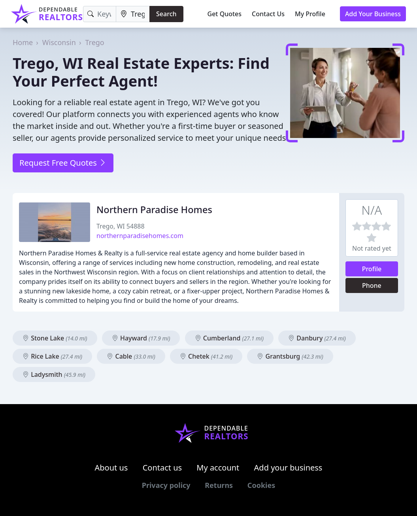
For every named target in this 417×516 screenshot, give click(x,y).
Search (166, 13)
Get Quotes (225, 13)
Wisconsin (59, 42)
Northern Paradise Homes (154, 209)
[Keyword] (99, 14)
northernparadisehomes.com (139, 235)
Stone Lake (55, 338)
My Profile (310, 13)
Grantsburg (290, 356)
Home (23, 42)
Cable (131, 356)
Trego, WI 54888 (120, 226)
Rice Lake (52, 356)
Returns (219, 485)
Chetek (206, 356)
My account (217, 467)
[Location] (133, 14)
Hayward (141, 338)
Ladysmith (54, 374)
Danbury (317, 338)
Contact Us (268, 13)
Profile (372, 269)
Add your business (288, 467)
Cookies (261, 485)
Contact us (162, 467)
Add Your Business (373, 13)
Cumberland (229, 338)
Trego (94, 42)
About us (111, 467)
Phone (371, 285)
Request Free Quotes (63, 162)
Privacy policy (166, 485)
